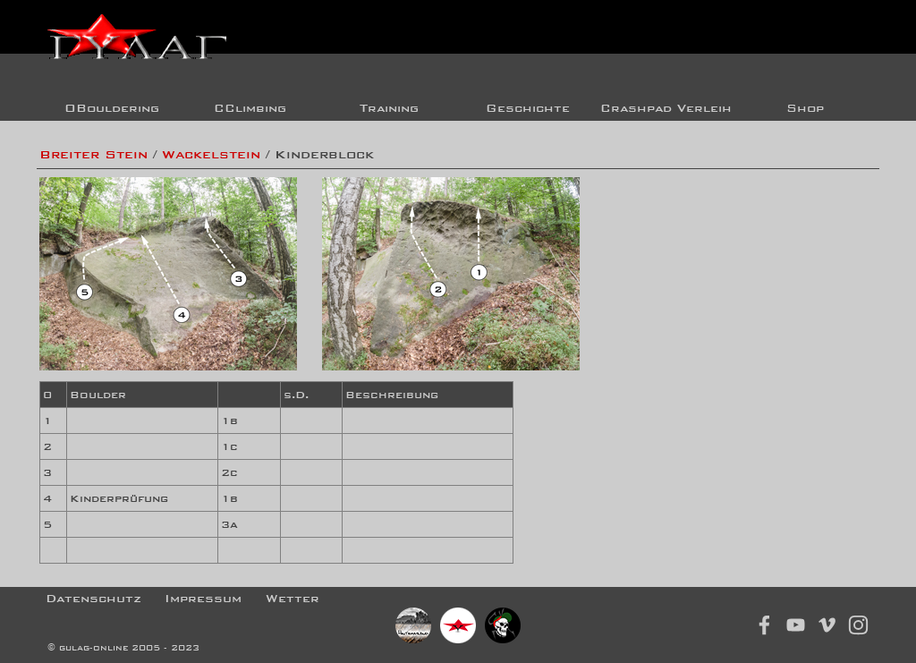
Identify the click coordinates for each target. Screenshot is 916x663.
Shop (805, 108)
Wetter (292, 598)
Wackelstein (211, 154)
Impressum (203, 598)
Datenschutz (93, 598)
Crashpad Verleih (666, 108)
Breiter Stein (93, 154)
